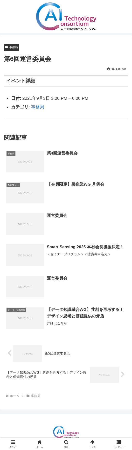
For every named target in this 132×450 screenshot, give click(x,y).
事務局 (11, 47)
